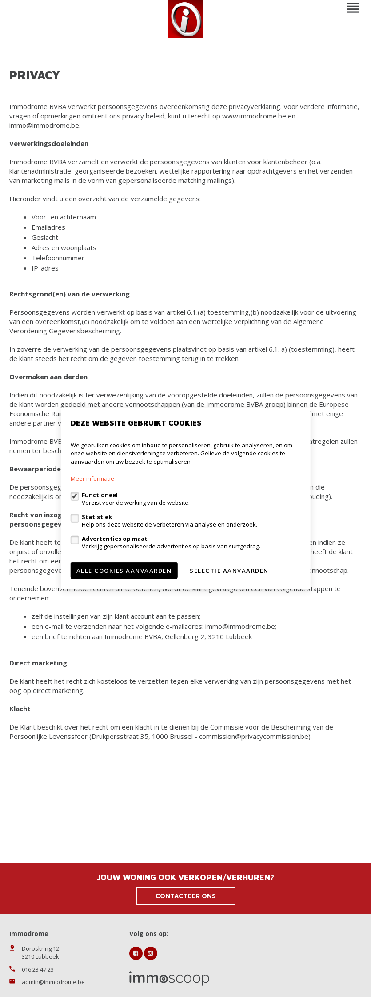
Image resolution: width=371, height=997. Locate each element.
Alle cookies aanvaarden (124, 571)
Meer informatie (92, 478)
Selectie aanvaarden (229, 571)
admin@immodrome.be (53, 982)
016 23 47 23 (38, 969)
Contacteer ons (186, 896)
